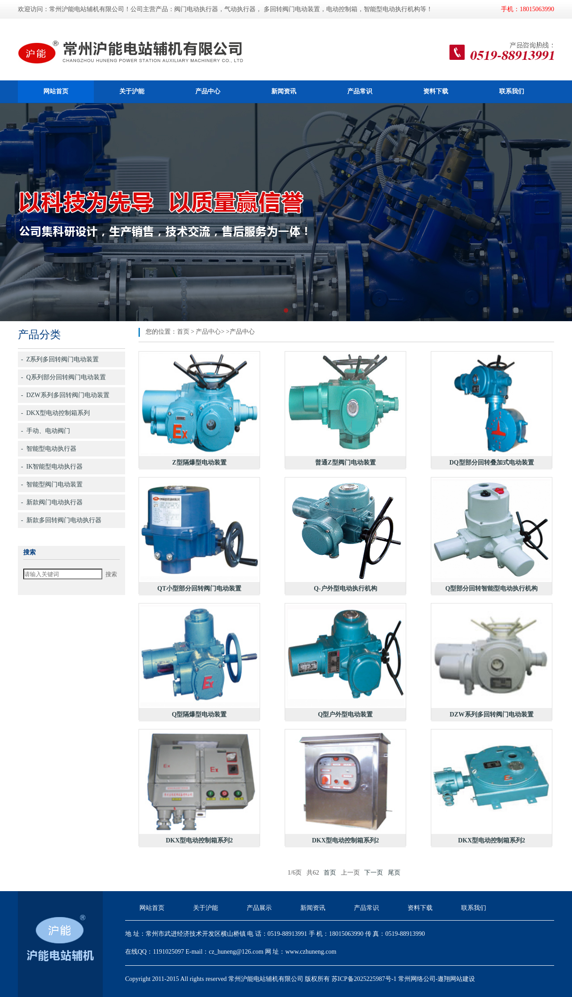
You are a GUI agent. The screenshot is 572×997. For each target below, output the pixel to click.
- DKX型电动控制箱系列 (55, 413)
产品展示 (259, 908)
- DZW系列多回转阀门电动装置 (65, 395)
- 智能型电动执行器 (48, 448)
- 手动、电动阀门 (45, 430)
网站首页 (55, 91)
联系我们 (511, 91)
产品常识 (359, 91)
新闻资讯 (283, 91)
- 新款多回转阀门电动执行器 (61, 520)
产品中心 (207, 91)
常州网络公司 (417, 979)
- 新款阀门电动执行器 (52, 502)
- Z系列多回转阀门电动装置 (60, 359)
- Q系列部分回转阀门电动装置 (63, 377)
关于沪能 (131, 91)
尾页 (394, 872)
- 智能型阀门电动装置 (52, 484)
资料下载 (435, 91)
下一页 (373, 872)
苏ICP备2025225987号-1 (364, 979)
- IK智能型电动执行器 (52, 466)
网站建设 (462, 979)
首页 (183, 331)
